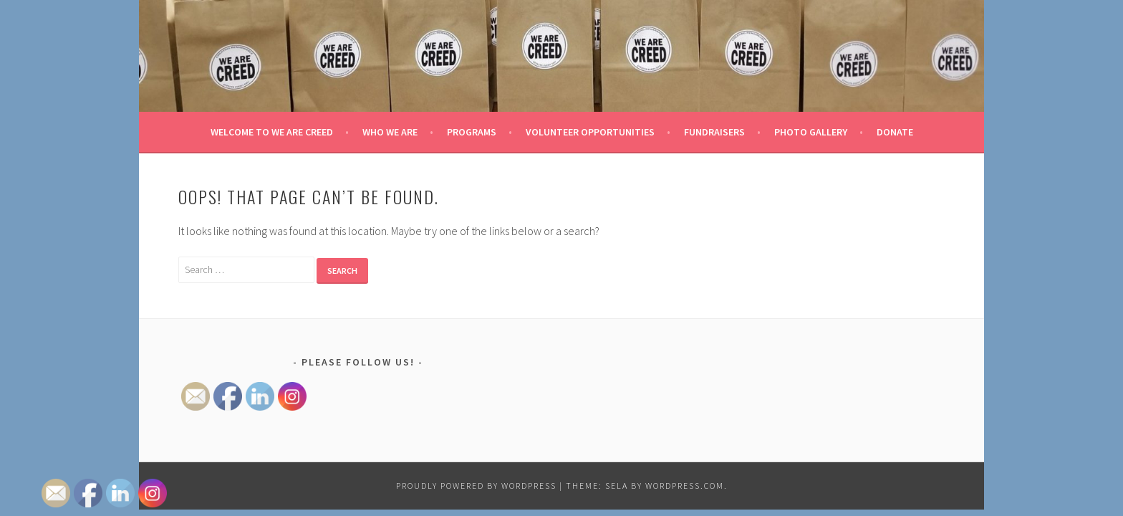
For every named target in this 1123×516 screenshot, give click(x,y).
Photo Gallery (810, 131)
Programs (471, 131)
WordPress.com (684, 485)
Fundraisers (714, 131)
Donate (895, 131)
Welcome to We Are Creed (272, 131)
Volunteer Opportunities (590, 131)
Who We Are (390, 131)
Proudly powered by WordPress (476, 485)
